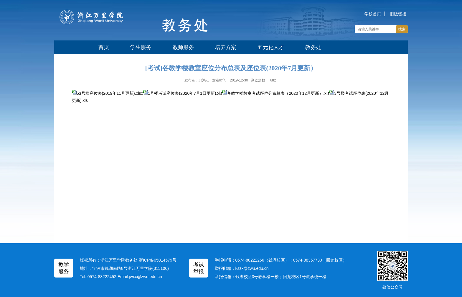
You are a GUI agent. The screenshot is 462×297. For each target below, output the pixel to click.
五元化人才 (271, 47)
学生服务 (140, 47)
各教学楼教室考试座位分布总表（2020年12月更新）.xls (278, 93)
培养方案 (225, 47)
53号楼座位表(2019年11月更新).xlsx (112, 93)
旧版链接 (398, 14)
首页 (103, 47)
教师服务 (183, 47)
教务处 (313, 47)
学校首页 (372, 14)
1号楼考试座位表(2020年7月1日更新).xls (185, 93)
